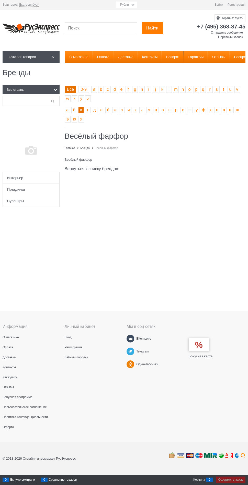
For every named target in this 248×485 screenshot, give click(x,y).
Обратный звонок (230, 37)
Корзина (199, 480)
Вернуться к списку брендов (91, 169)
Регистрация (236, 4)
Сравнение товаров (63, 480)
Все (70, 89)
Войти (219, 4)
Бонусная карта (201, 356)
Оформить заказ (230, 479)
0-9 (84, 89)
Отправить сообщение (227, 32)
